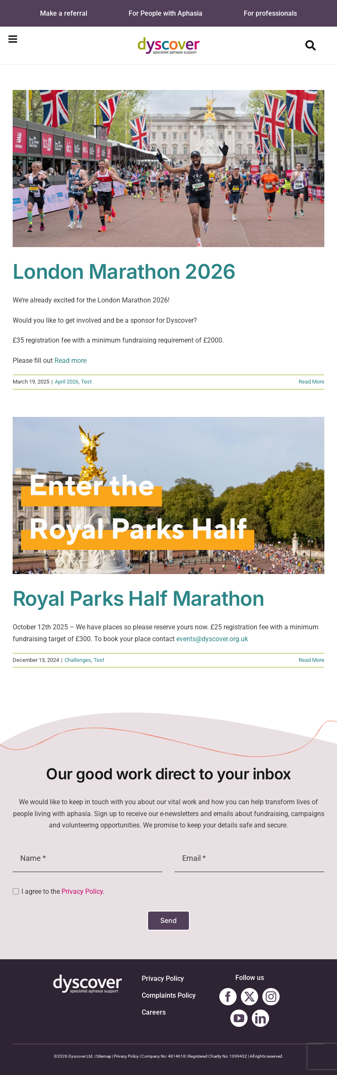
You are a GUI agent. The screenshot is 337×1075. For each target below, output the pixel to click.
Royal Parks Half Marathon (138, 598)
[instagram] (271, 996)
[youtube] (239, 1018)
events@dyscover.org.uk (212, 639)
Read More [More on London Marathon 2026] (311, 381)
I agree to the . (63, 891)
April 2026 (66, 381)
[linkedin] (260, 1018)
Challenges (78, 660)
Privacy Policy (82, 891)
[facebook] (228, 996)
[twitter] (249, 996)
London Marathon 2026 (124, 271)
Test (86, 381)
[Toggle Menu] (13, 39)
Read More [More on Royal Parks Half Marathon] (311, 660)
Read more (70, 361)
